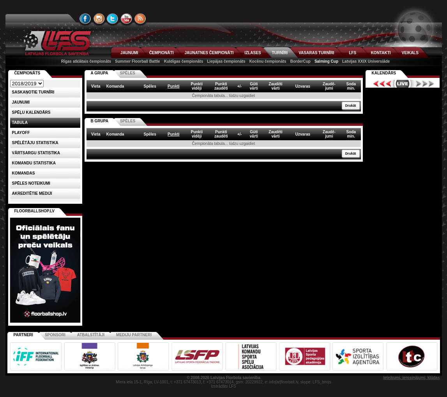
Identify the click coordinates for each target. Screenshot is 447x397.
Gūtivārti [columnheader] (254, 86)
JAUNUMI (129, 53)
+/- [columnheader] (239, 86)
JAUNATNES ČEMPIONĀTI (208, 53)
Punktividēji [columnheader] (197, 86)
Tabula (20, 122)
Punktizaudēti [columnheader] (221, 86)
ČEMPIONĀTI (161, 53)
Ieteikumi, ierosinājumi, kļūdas (411, 378)
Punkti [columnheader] (174, 86)
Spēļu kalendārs (31, 112)
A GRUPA (99, 73)
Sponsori (55, 335)
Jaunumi (21, 102)
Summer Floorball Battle (137, 61)
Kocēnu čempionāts (267, 61)
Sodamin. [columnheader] (351, 86)
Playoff (21, 133)
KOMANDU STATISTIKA (34, 163)
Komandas (23, 173)
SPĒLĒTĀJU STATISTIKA (35, 143)
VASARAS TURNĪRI (316, 53)
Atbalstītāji (90, 335)
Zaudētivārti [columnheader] (276, 86)
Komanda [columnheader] (115, 86)
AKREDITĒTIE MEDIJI (32, 193)
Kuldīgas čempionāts (183, 61)
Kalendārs (384, 73)
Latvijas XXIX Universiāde (366, 61)
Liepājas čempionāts (226, 61)
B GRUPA (99, 121)
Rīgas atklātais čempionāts (86, 61)
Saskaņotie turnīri (33, 92)
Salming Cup (326, 61)
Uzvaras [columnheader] (302, 86)
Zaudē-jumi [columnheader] (329, 86)
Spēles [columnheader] (149, 86)
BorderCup (300, 61)
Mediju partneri (134, 335)
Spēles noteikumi (31, 183)
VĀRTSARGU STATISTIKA (36, 153)
